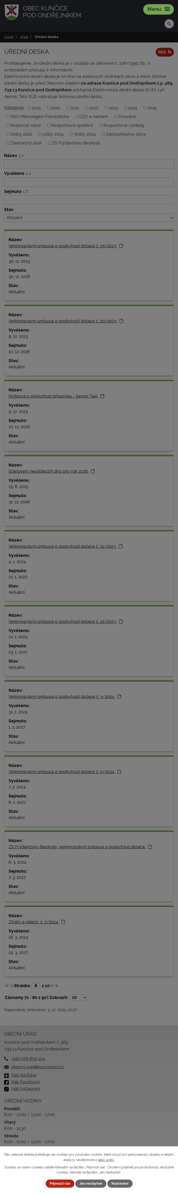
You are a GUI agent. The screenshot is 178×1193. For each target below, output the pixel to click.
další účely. (106, 1159)
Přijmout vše (60, 1183)
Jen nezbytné (90, 1183)
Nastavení (119, 1183)
